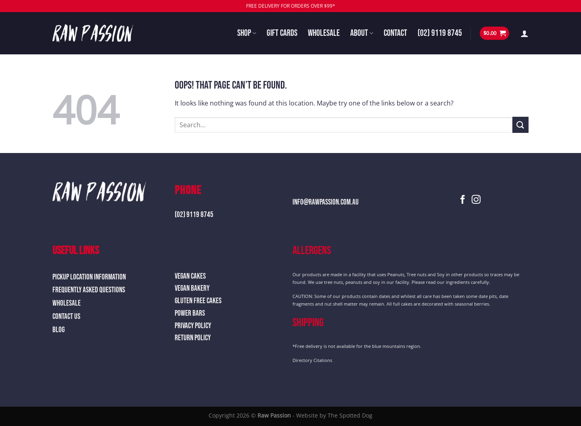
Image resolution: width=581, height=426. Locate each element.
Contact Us (66, 316)
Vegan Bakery (192, 288)
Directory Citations (312, 360)
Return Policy (193, 338)
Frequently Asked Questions (88, 290)
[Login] (524, 33)
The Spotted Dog (350, 415)
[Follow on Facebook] (462, 200)
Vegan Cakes (190, 276)
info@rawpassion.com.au (326, 202)
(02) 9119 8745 (440, 33)
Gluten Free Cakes (198, 301)
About (361, 33)
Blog (58, 330)
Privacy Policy (193, 326)
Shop (246, 33)
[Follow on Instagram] (476, 200)
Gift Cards (282, 33)
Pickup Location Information (89, 277)
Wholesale (324, 33)
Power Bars (190, 313)
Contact (395, 33)
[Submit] (520, 124)
